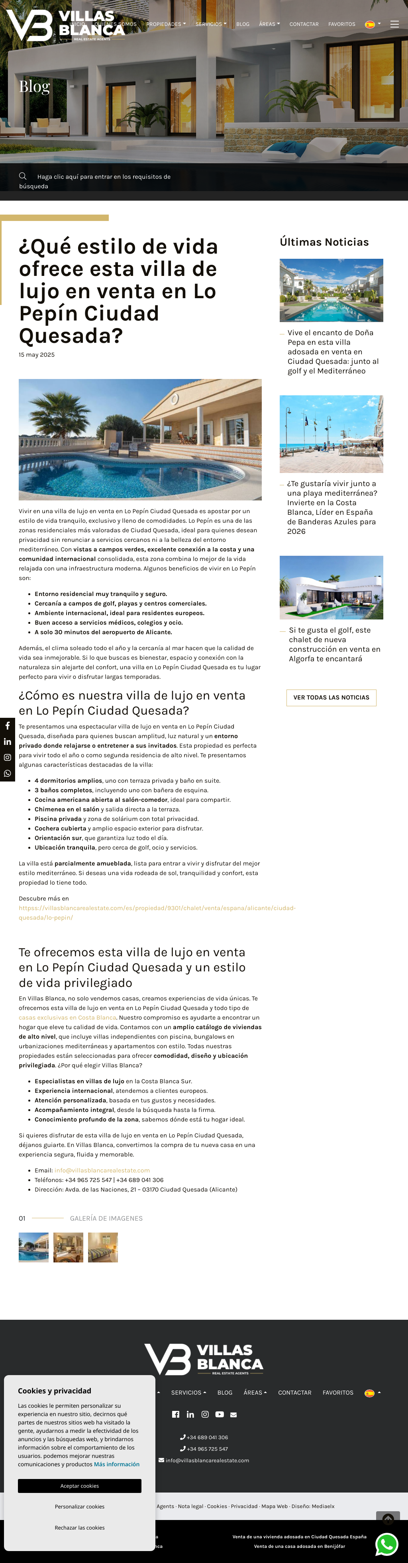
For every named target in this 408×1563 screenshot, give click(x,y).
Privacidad (244, 1506)
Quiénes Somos (115, 24)
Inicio (77, 24)
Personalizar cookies (80, 1505)
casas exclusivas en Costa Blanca (67, 1018)
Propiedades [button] (163, 24)
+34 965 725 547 (204, 1449)
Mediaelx (323, 1506)
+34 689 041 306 (204, 1437)
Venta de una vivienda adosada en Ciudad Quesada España (300, 1537)
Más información (117, 1463)
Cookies (217, 1506)
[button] (373, 24)
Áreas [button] (267, 24)
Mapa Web (274, 1506)
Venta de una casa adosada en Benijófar (299, 1546)
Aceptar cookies (80, 1484)
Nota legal (191, 1506)
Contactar (304, 24)
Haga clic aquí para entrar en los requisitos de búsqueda (95, 181)
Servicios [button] (209, 24)
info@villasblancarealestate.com (102, 1170)
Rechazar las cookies (79, 1527)
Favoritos (341, 24)
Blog (242, 24)
